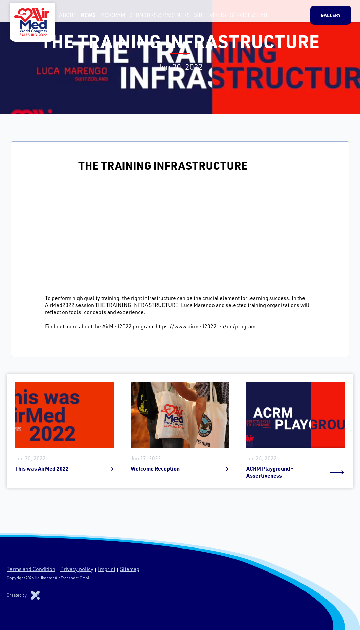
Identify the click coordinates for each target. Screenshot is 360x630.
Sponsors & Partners (157, 16)
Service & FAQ (246, 16)
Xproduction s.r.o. (35, 595)
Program (109, 16)
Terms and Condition (31, 569)
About (65, 16)
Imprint (106, 569)
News (85, 16)
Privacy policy (76, 569)
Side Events (207, 16)
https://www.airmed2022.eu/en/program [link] (205, 326)
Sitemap (129, 569)
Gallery (334, 17)
